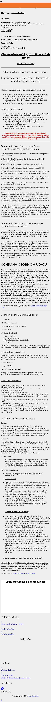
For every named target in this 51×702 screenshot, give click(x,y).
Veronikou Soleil (33, 696)
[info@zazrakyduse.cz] (25, 668)
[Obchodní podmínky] (25, 632)
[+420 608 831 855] (25, 673)
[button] (1, 700)
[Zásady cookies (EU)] (25, 627)
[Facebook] (2, 688)
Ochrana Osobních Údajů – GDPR (24, 573)
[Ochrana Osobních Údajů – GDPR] (25, 622)
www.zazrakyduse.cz (42, 347)
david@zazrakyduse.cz (38, 196)
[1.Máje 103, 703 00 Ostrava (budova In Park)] (25, 678)
